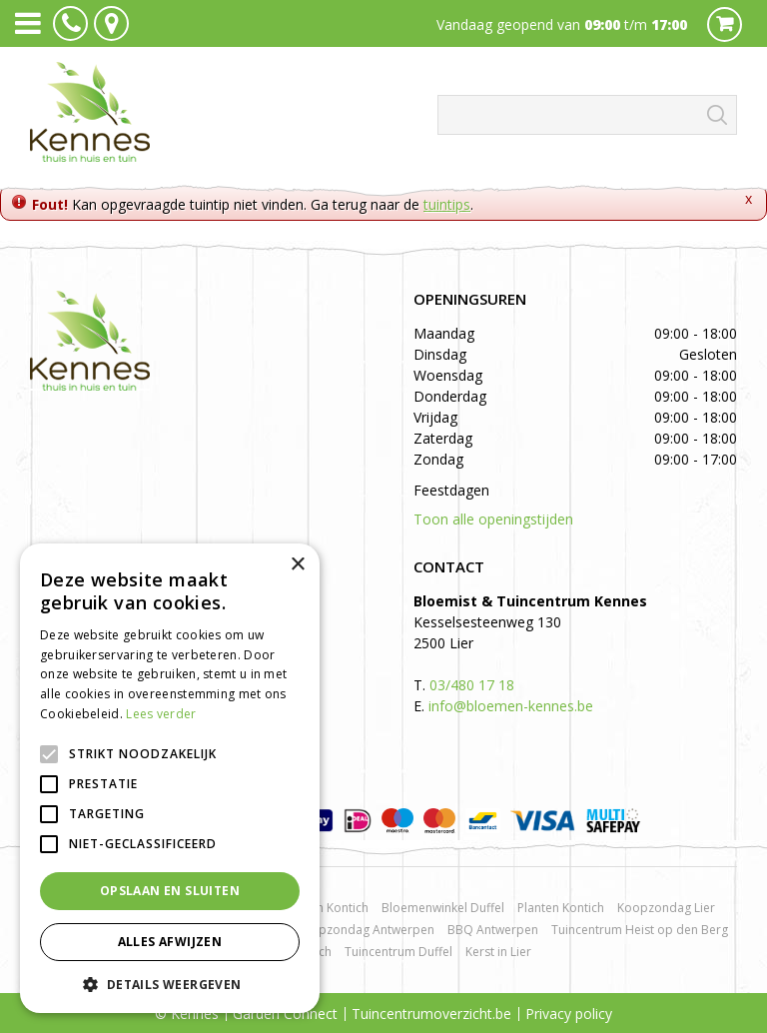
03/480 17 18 (471, 684)
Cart (724, 24)
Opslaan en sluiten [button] (170, 890)
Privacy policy (568, 1013)
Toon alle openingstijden (493, 519)
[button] (170, 983)
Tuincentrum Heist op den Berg (639, 929)
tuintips (446, 204)
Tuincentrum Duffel (398, 951)
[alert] (170, 778)
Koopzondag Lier (666, 907)
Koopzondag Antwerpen (365, 929)
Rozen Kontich (329, 907)
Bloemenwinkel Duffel (443, 907)
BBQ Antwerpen (492, 929)
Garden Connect (285, 1013)
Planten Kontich (560, 907)
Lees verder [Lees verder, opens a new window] (161, 713)
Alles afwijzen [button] (170, 941)
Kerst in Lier (498, 951)
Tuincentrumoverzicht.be (431, 1013)
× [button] (297, 564)
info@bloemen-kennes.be (510, 705)
